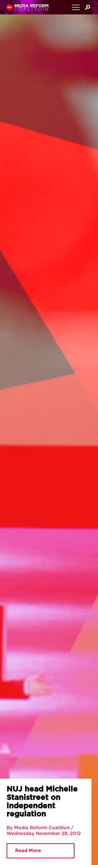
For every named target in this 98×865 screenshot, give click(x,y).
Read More (28, 850)
